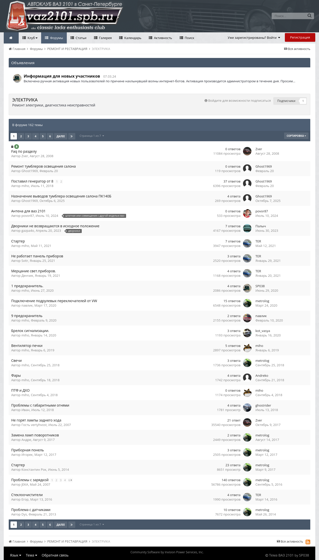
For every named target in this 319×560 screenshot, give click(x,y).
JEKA (24, 484)
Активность (162, 38)
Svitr (24, 260)
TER (258, 241)
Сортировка (296, 136)
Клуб (32, 38)
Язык (15, 555)
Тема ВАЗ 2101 (281, 555)
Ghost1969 (29, 171)
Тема (31, 555)
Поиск (189, 38)
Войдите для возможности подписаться (239, 100)
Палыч (260, 226)
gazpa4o (27, 230)
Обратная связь (55, 555)
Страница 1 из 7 (92, 136)
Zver (24, 156)
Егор (25, 499)
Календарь (132, 38)
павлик (27, 305)
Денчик (27, 275)
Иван (25, 410)
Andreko (261, 375)
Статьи (80, 38)
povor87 (27, 215)
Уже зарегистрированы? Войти (254, 37)
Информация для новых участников (62, 76)
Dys (24, 514)
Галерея (105, 38)
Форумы (56, 38)
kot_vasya (262, 330)
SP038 (260, 286)
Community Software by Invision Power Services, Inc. (166, 552)
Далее (61, 136)
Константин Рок (33, 469)
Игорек (27, 454)
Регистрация (300, 37)
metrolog (262, 301)
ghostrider (263, 405)
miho (25, 186)
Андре (26, 439)
